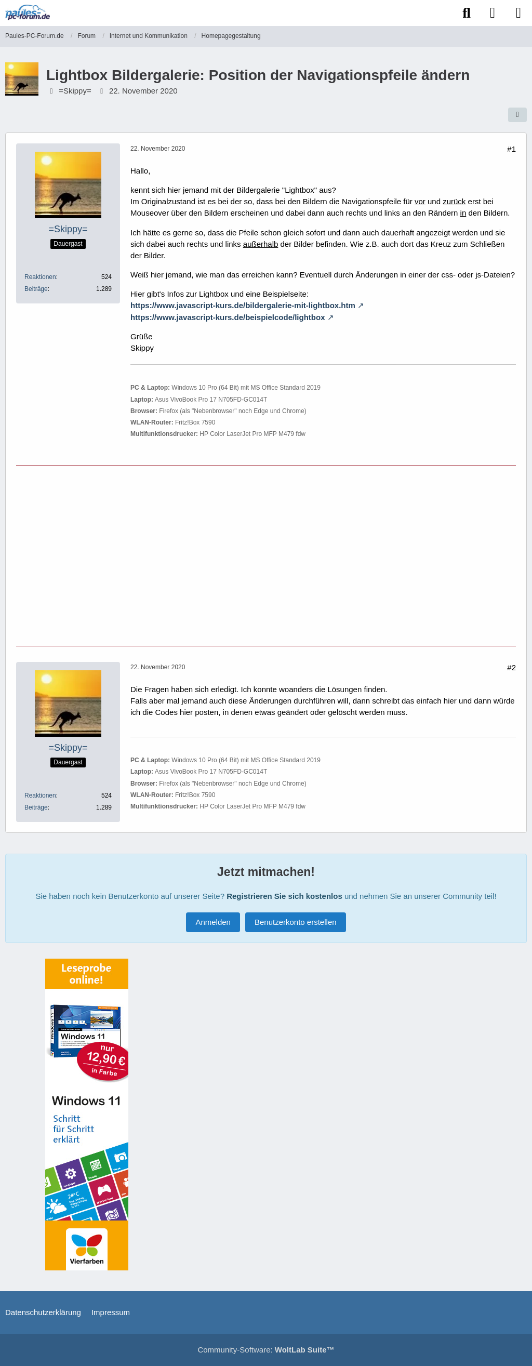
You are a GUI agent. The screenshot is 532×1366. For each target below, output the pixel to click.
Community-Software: (265, 1349)
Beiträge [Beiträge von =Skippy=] (36, 289)
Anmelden (213, 922)
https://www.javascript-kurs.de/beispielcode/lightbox (227, 317)
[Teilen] (517, 115)
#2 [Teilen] (511, 667)
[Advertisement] (266, 554)
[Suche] (466, 13)
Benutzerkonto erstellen (296, 922)
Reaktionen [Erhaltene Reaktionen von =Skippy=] (40, 277)
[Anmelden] (492, 13)
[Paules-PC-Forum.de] (27, 12)
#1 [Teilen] (511, 148)
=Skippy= (75, 90)
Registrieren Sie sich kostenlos (284, 896)
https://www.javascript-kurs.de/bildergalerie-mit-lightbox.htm (242, 305)
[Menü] (518, 13)
